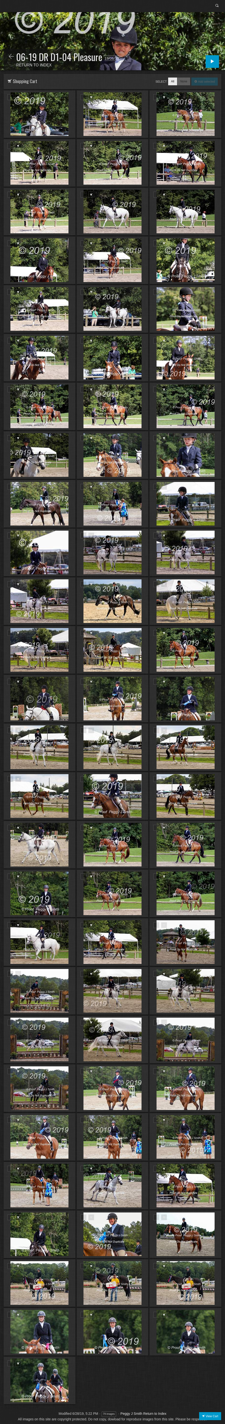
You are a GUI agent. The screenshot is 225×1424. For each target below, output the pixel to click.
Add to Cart (18, 97)
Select (161, 81)
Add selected (206, 81)
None (183, 81)
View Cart (211, 1416)
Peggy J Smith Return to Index (143, 1414)
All (172, 81)
